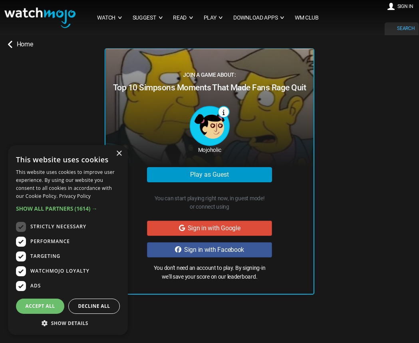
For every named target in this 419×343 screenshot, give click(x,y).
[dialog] (68, 240)
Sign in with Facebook (209, 249)
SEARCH (406, 28)
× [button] (119, 154)
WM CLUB (307, 17)
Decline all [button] (94, 306)
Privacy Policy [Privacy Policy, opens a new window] (75, 196)
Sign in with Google (209, 228)
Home (20, 44)
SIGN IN (405, 6)
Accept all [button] (40, 306)
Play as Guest (209, 174)
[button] (68, 208)
